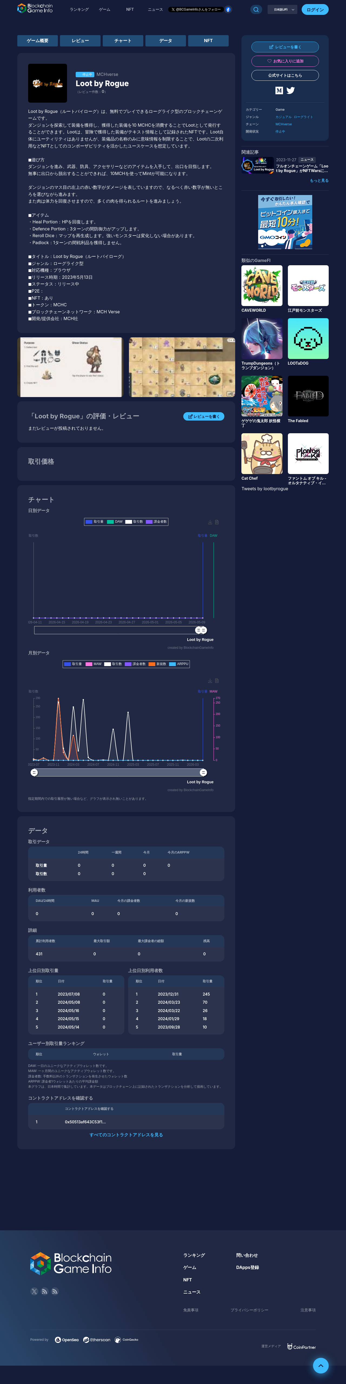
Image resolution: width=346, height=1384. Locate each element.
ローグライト (303, 117)
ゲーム (104, 9)
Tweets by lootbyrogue (264, 488)
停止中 (280, 131)
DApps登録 (247, 1267)
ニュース (192, 1292)
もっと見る (319, 180)
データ (165, 40)
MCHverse (283, 124)
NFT (130, 9)
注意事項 (308, 1310)
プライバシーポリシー (249, 1310)
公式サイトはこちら (285, 75)
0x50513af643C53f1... (85, 1122)
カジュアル (283, 117)
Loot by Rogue (102, 83)
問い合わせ (247, 1255)
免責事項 (190, 1310)
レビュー (80, 40)
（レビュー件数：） (91, 92)
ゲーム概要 (37, 40)
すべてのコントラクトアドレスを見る (126, 1134)
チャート (123, 40)
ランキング (79, 9)
